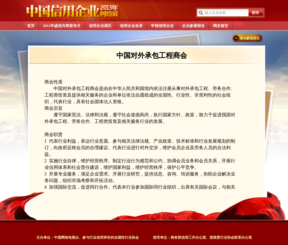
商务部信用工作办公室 (188, 237)
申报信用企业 (162, 26)
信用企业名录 (131, 26)
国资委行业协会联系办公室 (231, 237)
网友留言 (220, 26)
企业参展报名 (193, 26)
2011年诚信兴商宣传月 (62, 26)
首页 (31, 26)
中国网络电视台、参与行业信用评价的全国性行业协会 (96, 237)
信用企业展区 (100, 26)
